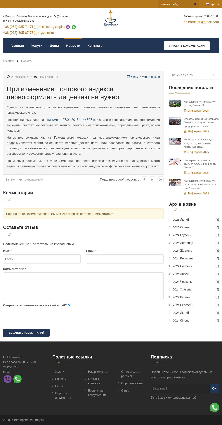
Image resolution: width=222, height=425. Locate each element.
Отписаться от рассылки (131, 374)
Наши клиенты (98, 371)
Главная (17, 45)
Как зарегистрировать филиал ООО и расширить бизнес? (200, 164)
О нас (125, 390)
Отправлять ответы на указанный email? (35, 305)
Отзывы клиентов (94, 381)
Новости (73, 45)
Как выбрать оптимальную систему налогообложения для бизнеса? (200, 184)
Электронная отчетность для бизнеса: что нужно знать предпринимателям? (201, 122)
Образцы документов (63, 395)
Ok (214, 388)
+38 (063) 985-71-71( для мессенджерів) (34, 26)
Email (91, 251)
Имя (7, 251)
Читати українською (143, 77)
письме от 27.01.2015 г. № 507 (69, 120)
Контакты (95, 45)
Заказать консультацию (187, 45)
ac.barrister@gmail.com (201, 22)
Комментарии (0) (48, 76)
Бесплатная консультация (97, 393)
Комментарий (14, 269)
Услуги (36, 45)
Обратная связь (132, 383)
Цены (54, 45)
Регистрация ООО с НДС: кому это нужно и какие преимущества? (199, 143)
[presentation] (31, 319)
